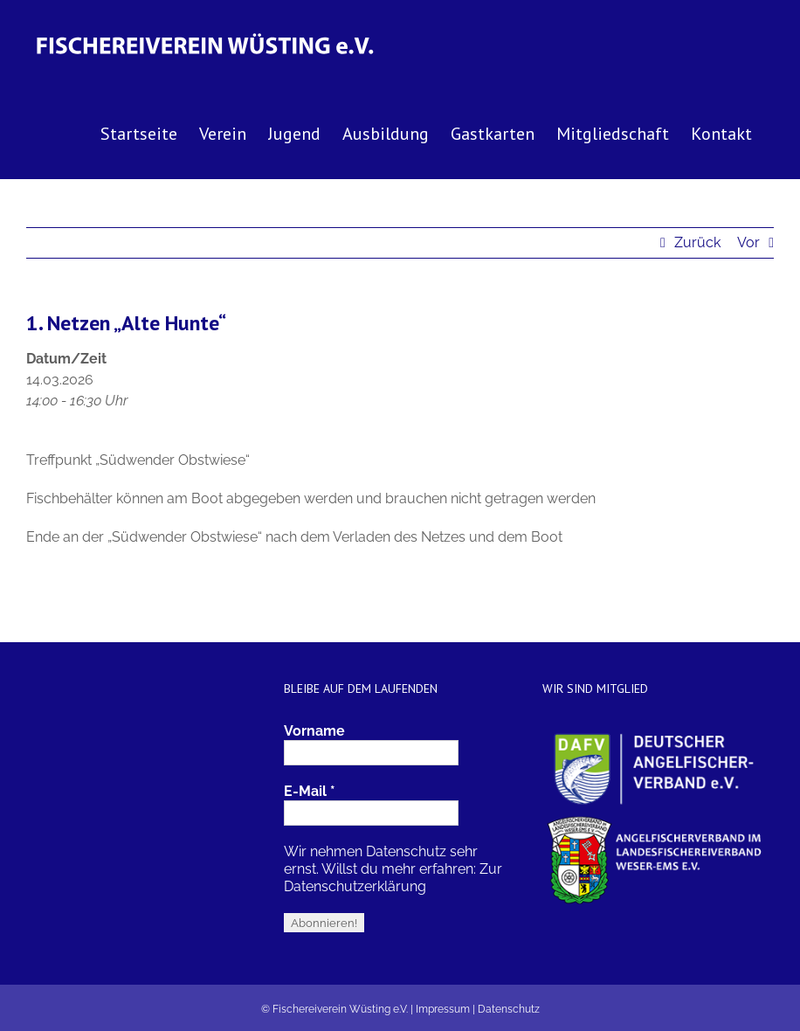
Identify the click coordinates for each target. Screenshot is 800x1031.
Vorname (314, 731)
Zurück (697, 242)
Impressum (443, 1009)
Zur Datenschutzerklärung (393, 878)
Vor (748, 242)
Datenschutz (509, 1009)
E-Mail (309, 791)
